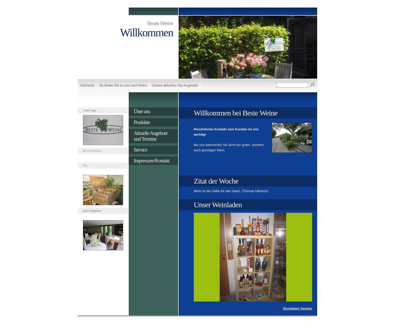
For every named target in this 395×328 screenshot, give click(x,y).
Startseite (87, 85)
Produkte (142, 122)
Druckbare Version (297, 308)
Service (140, 150)
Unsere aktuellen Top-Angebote (175, 85)
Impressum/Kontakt (152, 160)
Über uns (142, 111)
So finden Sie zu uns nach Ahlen (123, 85)
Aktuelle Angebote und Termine (151, 136)
